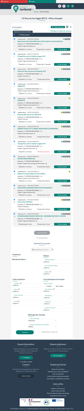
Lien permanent (42, 238)
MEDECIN (21, 86)
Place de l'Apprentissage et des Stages (58, 393)
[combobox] (57, 261)
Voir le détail (62, 49)
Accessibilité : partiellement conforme (58, 378)
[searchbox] (57, 262)
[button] (52, 250)
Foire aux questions (58, 374)
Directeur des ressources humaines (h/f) (32, 71)
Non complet (59, 286)
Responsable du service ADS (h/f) (29, 114)
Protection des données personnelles (58, 376)
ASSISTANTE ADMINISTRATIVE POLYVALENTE (35, 188)
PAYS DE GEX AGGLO (32, 44)
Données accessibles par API (57, 408)
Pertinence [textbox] (31, 320)
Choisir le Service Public (58, 391)
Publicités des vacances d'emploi (57, 371)
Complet (49, 286)
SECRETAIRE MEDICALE (26, 159)
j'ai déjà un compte (26, 362)
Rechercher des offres (58, 369)
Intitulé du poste (24, 35)
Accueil (36, 11)
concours (4, 1)
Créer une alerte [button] (58, 27)
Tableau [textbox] (30, 326)
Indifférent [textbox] (47, 297)
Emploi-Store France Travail (58, 395)
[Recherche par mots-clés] (43, 249)
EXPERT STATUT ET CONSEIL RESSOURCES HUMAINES (38, 129)
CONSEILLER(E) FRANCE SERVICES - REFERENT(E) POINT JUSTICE (42, 216)
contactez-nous (25, 376)
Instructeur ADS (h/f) (25, 202)
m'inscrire (26, 357)
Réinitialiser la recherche (49, 332)
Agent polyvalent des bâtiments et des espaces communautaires (40, 41)
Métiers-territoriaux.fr (58, 388)
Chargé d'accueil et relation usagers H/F (32, 56)
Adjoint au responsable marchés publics (31, 174)
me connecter (58, 355)
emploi (32, 1)
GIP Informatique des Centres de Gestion (38, 408)
